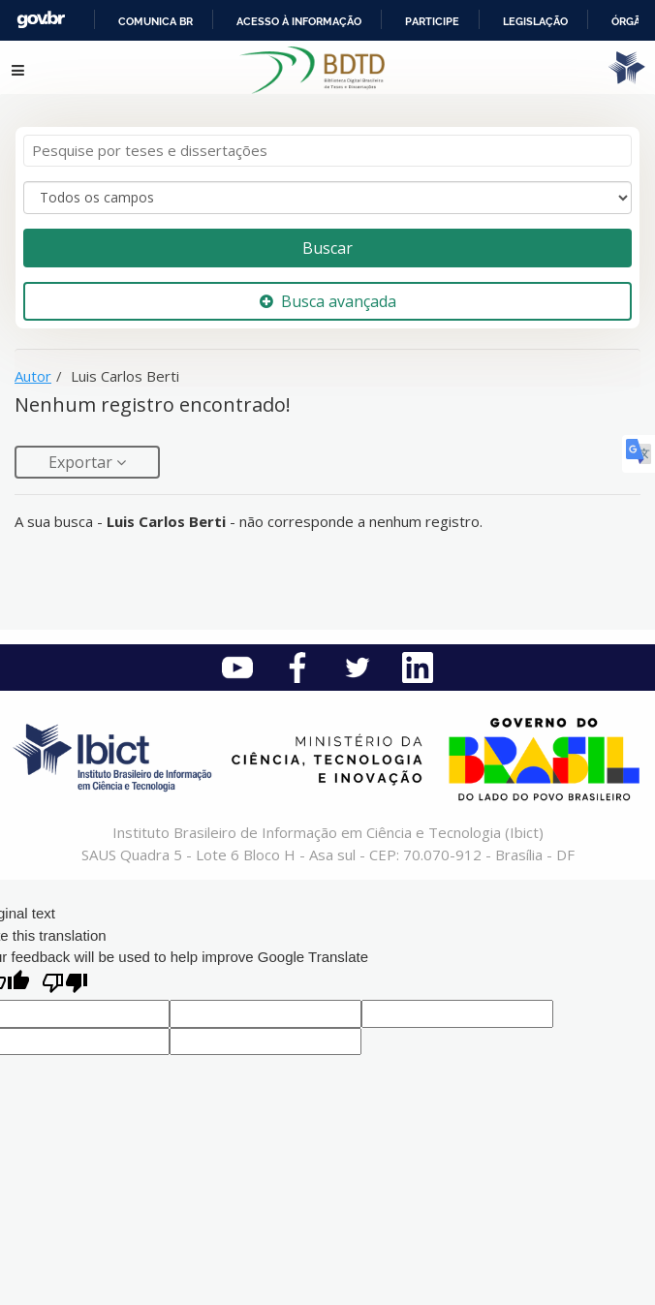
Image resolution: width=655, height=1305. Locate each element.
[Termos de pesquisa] (327, 151)
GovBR (40, 20)
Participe (432, 21)
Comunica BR (155, 21)
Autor (33, 376)
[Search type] (327, 197)
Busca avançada (328, 301)
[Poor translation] (65, 985)
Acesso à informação (298, 21)
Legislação (535, 21)
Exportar (82, 462)
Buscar (327, 248)
